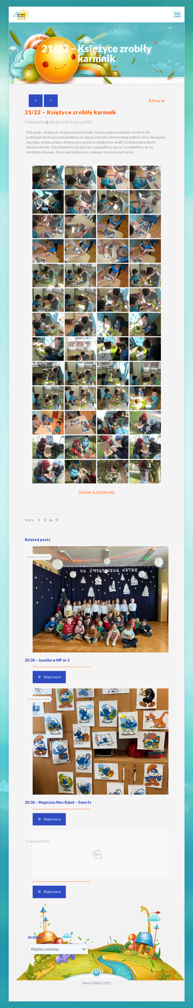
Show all (157, 101)
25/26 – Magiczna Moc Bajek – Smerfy (58, 802)
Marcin (54, 122)
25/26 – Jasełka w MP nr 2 (47, 660)
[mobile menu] (177, 14)
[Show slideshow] (96, 492)
